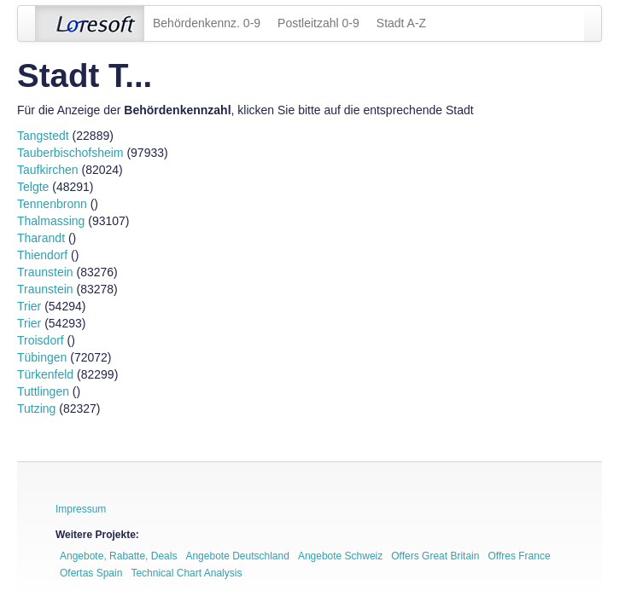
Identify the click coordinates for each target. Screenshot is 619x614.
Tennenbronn (52, 204)
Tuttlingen (43, 391)
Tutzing (36, 408)
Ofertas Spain (91, 573)
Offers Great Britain (435, 556)
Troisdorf (40, 340)
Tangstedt (43, 135)
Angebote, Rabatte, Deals (118, 556)
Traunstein (45, 272)
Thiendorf (42, 255)
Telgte (33, 187)
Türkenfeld (45, 374)
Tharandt (41, 238)
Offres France (519, 556)
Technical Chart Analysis (186, 573)
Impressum (80, 509)
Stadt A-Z (401, 23)
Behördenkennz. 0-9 (206, 23)
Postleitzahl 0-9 (318, 23)
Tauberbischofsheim (70, 152)
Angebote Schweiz (340, 556)
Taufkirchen (48, 170)
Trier (29, 306)
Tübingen (42, 357)
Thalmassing (51, 221)
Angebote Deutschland (237, 556)
